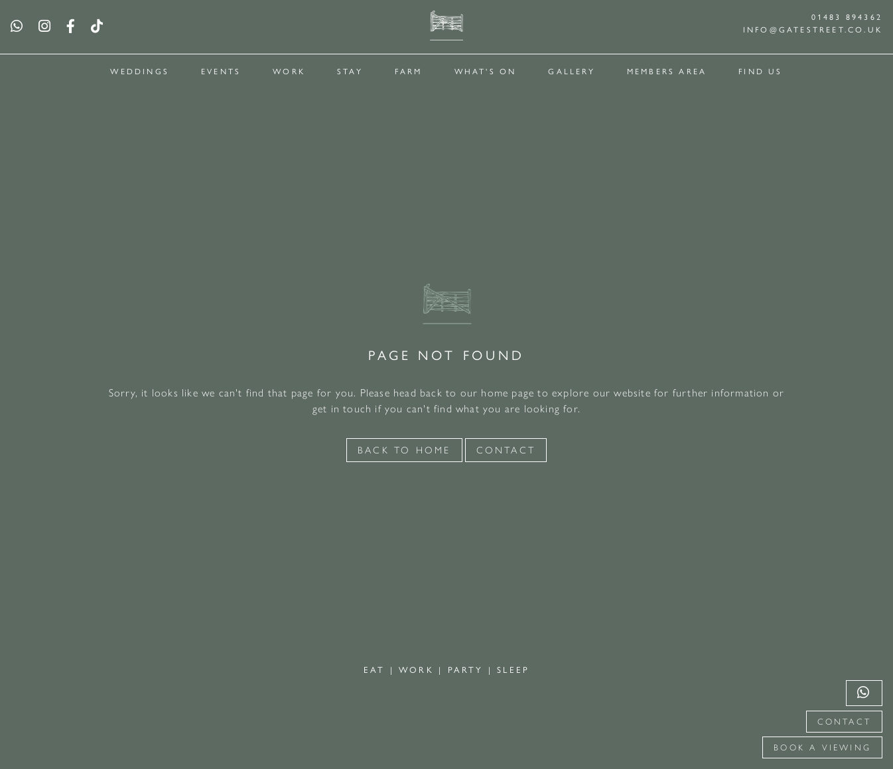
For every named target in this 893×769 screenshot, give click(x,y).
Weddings (139, 71)
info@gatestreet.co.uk (812, 29)
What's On (485, 71)
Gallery (571, 71)
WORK (419, 669)
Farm (409, 71)
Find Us (760, 71)
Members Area (667, 71)
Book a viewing (822, 747)
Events (221, 71)
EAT (377, 669)
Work (289, 71)
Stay (350, 71)
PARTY (468, 669)
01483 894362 (846, 17)
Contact (844, 722)
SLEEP (513, 669)
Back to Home (404, 450)
